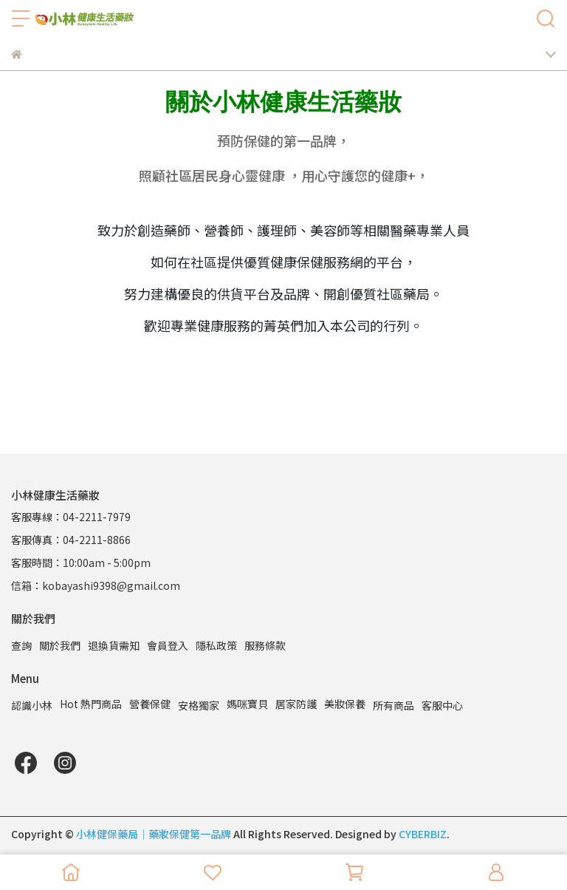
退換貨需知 (114, 645)
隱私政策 (216, 645)
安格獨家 (198, 705)
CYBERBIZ (423, 833)
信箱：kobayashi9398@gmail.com (95, 585)
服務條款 (265, 645)
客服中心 (442, 705)
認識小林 (31, 705)
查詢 (21, 645)
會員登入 (167, 645)
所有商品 (393, 705)
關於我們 (59, 645)
